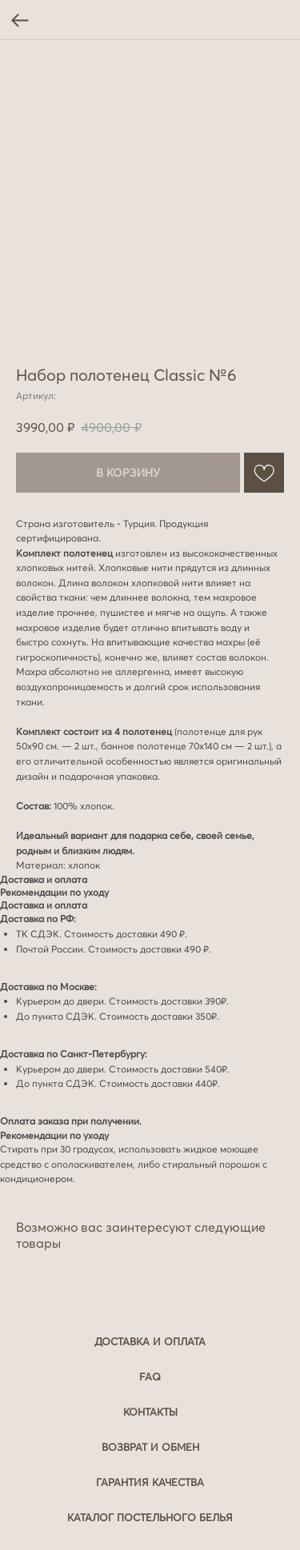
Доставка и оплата (150, 1341)
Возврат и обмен (150, 1446)
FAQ (150, 1376)
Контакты (150, 1411)
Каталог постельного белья (150, 1517)
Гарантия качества (150, 1482)
